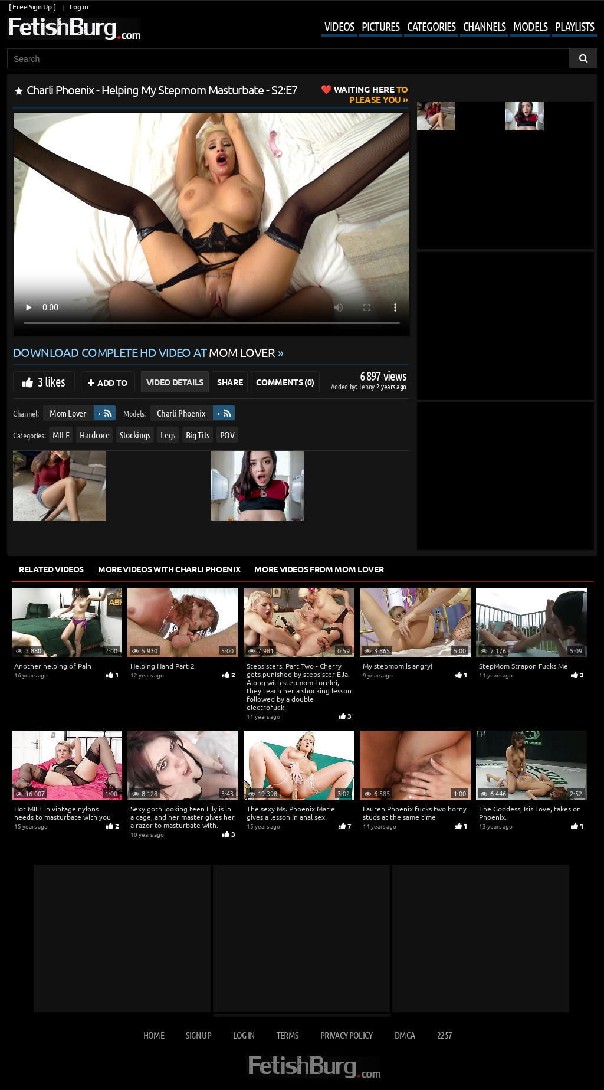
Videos (339, 26)
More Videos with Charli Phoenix (169, 569)
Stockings (135, 434)
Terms (287, 1034)
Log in (79, 7)
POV (227, 434)
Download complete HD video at (145, 352)
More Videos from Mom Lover (318, 569)
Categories (431, 26)
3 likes (51, 381)
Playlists (574, 26)
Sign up (198, 1034)
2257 (444, 1034)
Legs (167, 434)
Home (153, 1034)
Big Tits (197, 434)
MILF (61, 434)
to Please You (371, 94)
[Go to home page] (73, 29)
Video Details (174, 382)
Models (530, 26)
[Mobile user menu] (450, 27)
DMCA (405, 1034)
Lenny (367, 386)
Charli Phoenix (181, 412)
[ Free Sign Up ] (32, 7)
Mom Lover (68, 412)
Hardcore (94, 434)
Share (229, 382)
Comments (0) (285, 382)
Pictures (380, 26)
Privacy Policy (346, 1034)
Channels (484, 26)
